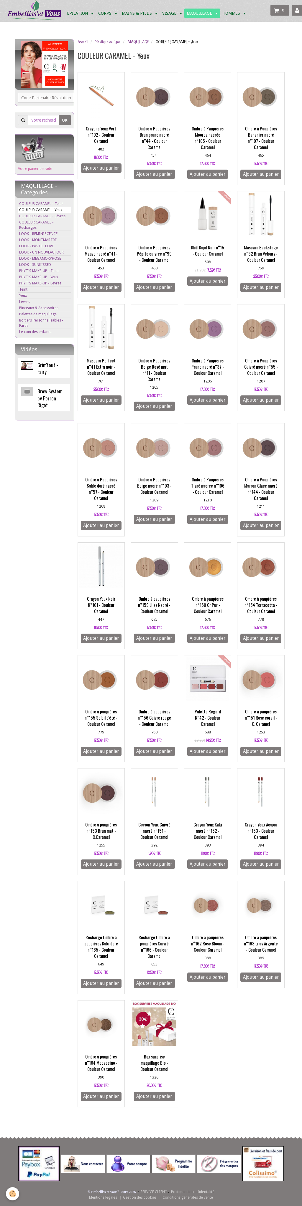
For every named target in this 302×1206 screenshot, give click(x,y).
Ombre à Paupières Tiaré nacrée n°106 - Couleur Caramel (207, 485)
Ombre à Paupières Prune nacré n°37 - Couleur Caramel (207, 366)
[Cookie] (12, 1193)
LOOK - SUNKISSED (35, 264)
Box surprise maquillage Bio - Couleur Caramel (154, 1062)
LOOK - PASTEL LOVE (36, 246)
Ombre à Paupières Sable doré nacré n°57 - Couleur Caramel (101, 488)
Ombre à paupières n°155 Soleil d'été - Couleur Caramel (101, 717)
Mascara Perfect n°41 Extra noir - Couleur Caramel (101, 366)
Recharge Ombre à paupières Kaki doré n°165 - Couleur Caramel (101, 946)
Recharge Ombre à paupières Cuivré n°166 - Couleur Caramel (154, 946)
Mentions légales (103, 1197)
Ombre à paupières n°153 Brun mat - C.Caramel (101, 830)
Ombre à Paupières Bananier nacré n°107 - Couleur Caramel (261, 137)
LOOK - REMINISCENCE (38, 233)
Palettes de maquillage (38, 314)
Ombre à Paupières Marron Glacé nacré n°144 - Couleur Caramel (261, 488)
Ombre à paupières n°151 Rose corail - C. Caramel (261, 717)
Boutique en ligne (108, 41)
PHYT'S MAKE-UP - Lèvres (40, 283)
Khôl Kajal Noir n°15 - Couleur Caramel (207, 250)
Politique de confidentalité (192, 1192)
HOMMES (231, 13)
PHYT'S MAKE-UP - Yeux (38, 277)
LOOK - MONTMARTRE (38, 240)
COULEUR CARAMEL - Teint (41, 203)
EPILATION (78, 13)
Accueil (83, 41)
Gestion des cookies (140, 1197)
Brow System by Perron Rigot (50, 398)
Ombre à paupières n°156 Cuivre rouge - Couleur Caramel (154, 717)
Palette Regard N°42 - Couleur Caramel (208, 717)
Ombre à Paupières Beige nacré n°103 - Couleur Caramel (154, 485)
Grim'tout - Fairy (47, 368)
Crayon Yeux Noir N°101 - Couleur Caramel (101, 604)
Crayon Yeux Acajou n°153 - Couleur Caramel (261, 830)
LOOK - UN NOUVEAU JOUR (41, 252)
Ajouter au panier (101, 168)
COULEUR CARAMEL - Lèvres (42, 216)
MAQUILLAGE (200, 13)
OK (65, 120)
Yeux (23, 295)
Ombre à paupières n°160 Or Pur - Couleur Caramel (208, 604)
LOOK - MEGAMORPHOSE (40, 258)
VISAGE (170, 13)
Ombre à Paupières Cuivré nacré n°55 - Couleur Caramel (261, 366)
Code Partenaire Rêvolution (46, 97)
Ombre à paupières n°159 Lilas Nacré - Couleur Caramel (154, 604)
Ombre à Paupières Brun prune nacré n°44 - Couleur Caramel (154, 137)
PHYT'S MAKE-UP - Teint (39, 271)
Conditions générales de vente (188, 1197)
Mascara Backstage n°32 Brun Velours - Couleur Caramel (261, 253)
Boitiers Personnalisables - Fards (41, 323)
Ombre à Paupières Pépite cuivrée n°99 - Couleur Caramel (154, 253)
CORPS (105, 13)
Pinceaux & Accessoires (38, 308)
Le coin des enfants (35, 331)
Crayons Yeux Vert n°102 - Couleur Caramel (101, 134)
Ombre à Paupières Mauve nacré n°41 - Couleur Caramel (101, 253)
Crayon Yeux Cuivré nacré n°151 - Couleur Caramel (154, 830)
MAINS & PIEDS (137, 13)
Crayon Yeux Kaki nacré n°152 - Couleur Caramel (207, 830)
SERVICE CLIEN (152, 1192)
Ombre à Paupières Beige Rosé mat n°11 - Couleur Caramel (154, 369)
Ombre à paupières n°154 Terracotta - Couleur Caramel (260, 604)
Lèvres (24, 301)
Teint (23, 289)
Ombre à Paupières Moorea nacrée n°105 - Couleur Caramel (208, 137)
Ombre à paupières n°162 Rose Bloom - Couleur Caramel (207, 943)
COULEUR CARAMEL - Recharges (36, 225)
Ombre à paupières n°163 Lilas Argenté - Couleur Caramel (261, 943)
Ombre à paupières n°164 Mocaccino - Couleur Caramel (101, 1062)
